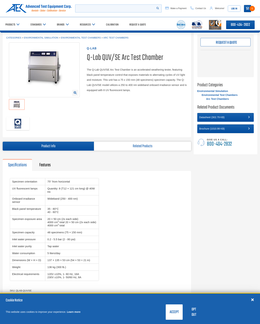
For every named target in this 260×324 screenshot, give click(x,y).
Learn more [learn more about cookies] (73, 311)
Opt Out (194, 312)
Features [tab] (45, 165)
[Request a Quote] (137, 24)
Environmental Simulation (41, 37)
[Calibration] (112, 24)
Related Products (142, 146)
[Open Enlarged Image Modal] (75, 93)
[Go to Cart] (247, 8)
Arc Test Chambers (115, 37)
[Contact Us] (198, 8)
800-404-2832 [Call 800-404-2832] (240, 25)
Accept (174, 312)
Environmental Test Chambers (81, 37)
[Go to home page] (38, 8)
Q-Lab (92, 48)
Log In (234, 9)
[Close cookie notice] (252, 299)
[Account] (217, 8)
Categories (13, 37)
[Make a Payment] (176, 8)
